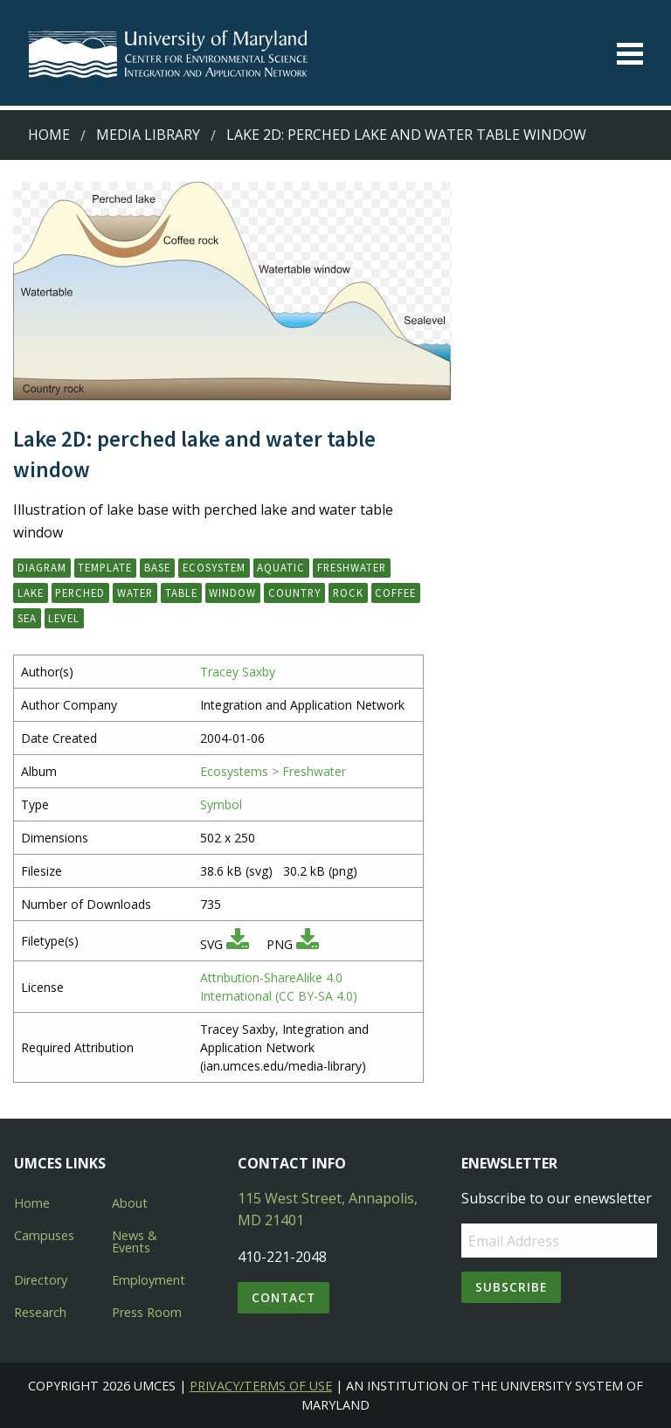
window (232, 593)
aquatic (281, 567)
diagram (41, 567)
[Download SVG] (237, 944)
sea (27, 618)
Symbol (221, 804)
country (294, 593)
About (130, 1203)
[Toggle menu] (630, 54)
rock (348, 593)
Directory (40, 1280)
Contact (283, 1297)
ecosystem (214, 567)
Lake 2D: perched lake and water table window (406, 134)
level (64, 618)
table (181, 593)
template (105, 567)
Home (49, 134)
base (157, 567)
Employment (148, 1280)
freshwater (351, 567)
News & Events (134, 1241)
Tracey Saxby (237, 671)
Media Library (148, 134)
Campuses (44, 1235)
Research (40, 1312)
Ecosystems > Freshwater (273, 771)
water (135, 593)
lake (30, 593)
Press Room (147, 1312)
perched (80, 593)
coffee (395, 593)
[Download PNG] (307, 944)
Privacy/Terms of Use (261, 1385)
